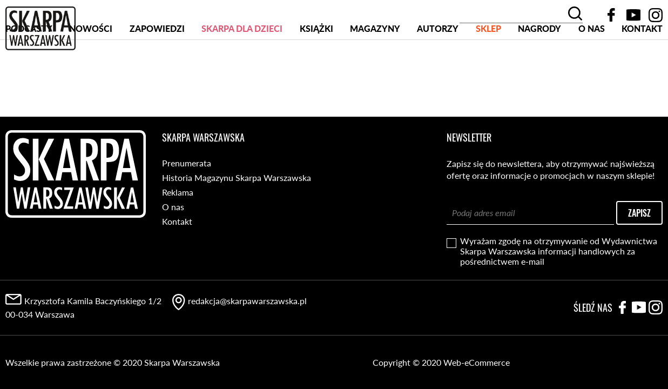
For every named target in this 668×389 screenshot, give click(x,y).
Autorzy (437, 69)
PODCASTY (28, 69)
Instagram (656, 15)
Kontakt (642, 69)
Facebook (611, 15)
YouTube (633, 15)
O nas (591, 69)
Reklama (177, 192)
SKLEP (488, 69)
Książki (316, 69)
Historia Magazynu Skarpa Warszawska (236, 177)
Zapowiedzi (157, 69)
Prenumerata (186, 163)
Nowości (90, 69)
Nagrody (539, 69)
